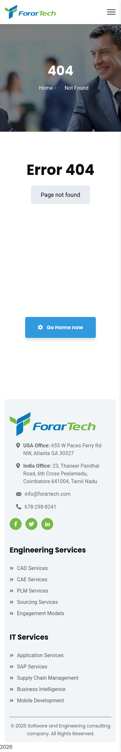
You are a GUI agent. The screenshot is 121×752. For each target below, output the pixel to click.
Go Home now (60, 327)
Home (46, 88)
